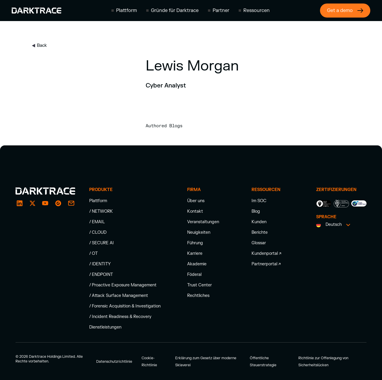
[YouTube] (45, 203)
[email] (58, 203)
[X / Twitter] (32, 203)
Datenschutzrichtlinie (114, 361)
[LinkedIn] (20, 203)
